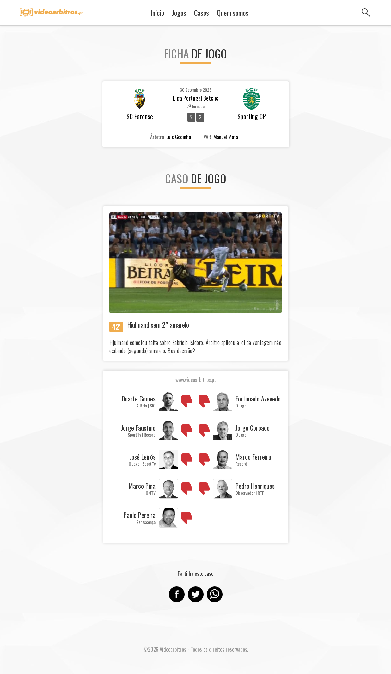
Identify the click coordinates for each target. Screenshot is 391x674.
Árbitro (157, 136)
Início (157, 13)
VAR (207, 136)
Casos (201, 13)
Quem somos (232, 13)
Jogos (179, 13)
